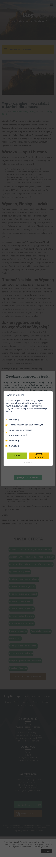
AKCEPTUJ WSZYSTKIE (39, 455)
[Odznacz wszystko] (49, 394)
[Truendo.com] (28, 462)
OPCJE (17, 456)
